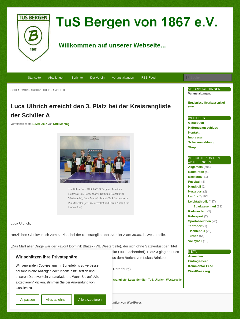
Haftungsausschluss (203, 127)
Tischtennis (196, 231)
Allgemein (195, 167)
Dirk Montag (61, 124)
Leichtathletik (198, 201)
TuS (150, 279)
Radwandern (197, 211)
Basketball (195, 176)
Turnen (193, 236)
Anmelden (195, 256)
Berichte (77, 77)
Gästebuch (196, 122)
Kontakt (193, 132)
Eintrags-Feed (198, 261)
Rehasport (195, 216)
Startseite (34, 77)
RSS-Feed (148, 77)
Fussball (194, 181)
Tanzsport (195, 226)
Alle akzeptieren (90, 299)
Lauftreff (194, 196)
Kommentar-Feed (200, 266)
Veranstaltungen (123, 77)
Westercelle (174, 279)
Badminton (196, 172)
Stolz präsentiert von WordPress (120, 302)
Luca (131, 279)
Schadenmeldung (201, 142)
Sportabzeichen (199, 221)
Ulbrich (159, 279)
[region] (60, 279)
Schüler (141, 279)
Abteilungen (56, 77)
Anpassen (27, 299)
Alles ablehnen (56, 299)
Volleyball (195, 241)
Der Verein (97, 77)
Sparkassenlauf (204, 206)
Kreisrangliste (117, 279)
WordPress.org (199, 271)
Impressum (196, 137)
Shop (192, 147)
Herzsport (195, 191)
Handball (194, 186)
